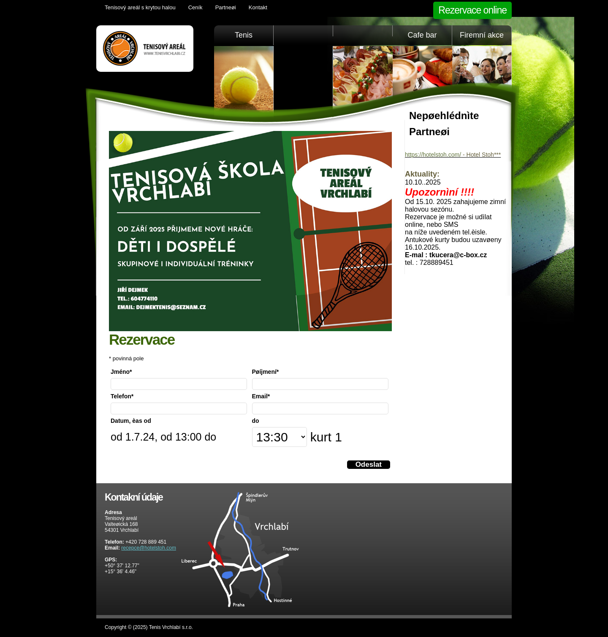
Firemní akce (482, 35)
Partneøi (225, 7)
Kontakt (258, 7)
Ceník (195, 7)
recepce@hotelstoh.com (148, 548)
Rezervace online (472, 10)
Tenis (243, 35)
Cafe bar (422, 35)
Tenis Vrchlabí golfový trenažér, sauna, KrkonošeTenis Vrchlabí (144, 48)
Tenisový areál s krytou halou (140, 7)
